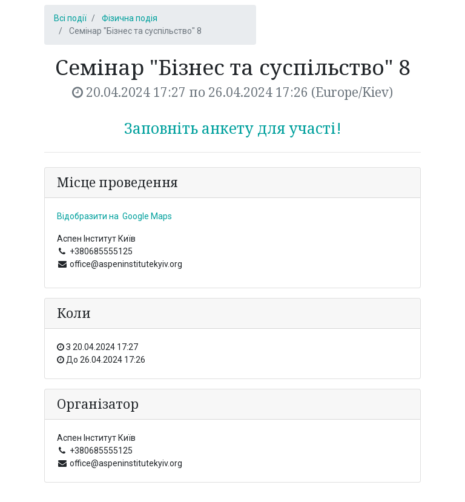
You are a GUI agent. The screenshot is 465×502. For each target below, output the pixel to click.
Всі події (70, 18)
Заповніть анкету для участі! (232, 128)
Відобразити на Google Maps (114, 216)
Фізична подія (129, 18)
